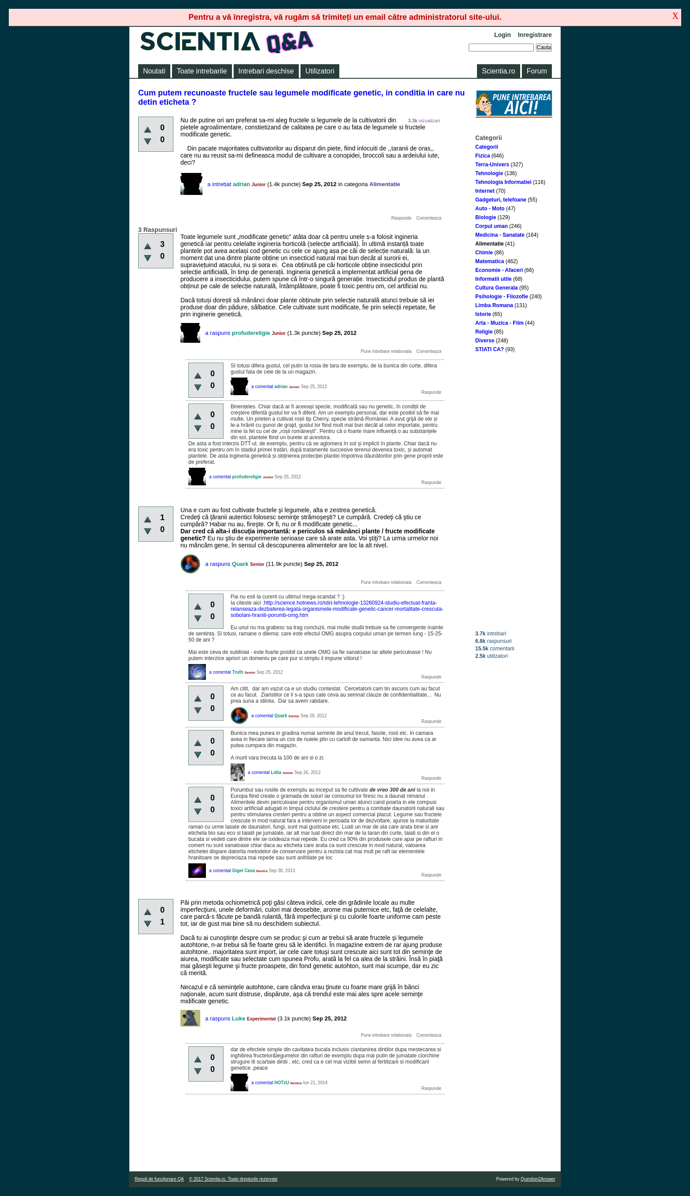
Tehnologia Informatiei (503, 182)
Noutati (154, 71)
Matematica (489, 261)
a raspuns (217, 333)
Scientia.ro (498, 71)
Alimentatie (489, 244)
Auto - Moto (490, 208)
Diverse (484, 341)
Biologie (485, 217)
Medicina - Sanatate (500, 235)
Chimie (484, 252)
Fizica (482, 156)
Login (502, 34)
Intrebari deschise (266, 71)
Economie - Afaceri (499, 270)
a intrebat (219, 184)
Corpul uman (491, 226)
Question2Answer (538, 1179)
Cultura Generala (496, 288)
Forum (537, 71)
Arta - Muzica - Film (499, 323)
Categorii (486, 147)
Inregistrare (535, 34)
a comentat (262, 386)
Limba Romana (494, 305)
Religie (483, 332)
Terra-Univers (492, 164)
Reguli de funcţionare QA (159, 1179)
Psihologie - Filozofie (501, 296)
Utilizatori (319, 71)
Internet (485, 191)
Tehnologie (489, 173)
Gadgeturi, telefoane (500, 200)
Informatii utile (493, 279)
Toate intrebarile (202, 71)
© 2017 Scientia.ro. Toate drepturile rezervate (233, 1179)
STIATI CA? (489, 349)
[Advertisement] (514, 492)
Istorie (483, 314)
